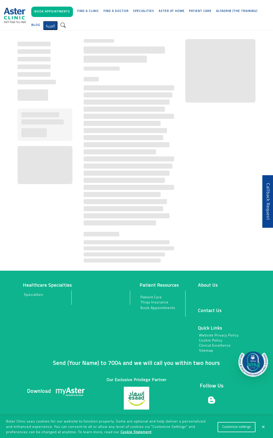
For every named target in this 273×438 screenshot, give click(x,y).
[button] (52, 13)
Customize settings (236, 427)
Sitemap (206, 351)
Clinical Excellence (215, 346)
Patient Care (151, 297)
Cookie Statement (135, 432)
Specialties (33, 295)
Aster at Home (172, 11)
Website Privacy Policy (219, 335)
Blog (35, 25)
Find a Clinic (88, 11)
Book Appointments (158, 308)
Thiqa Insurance (155, 302)
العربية (50, 25)
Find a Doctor (116, 11)
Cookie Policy (210, 341)
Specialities (143, 11)
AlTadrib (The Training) (236, 11)
